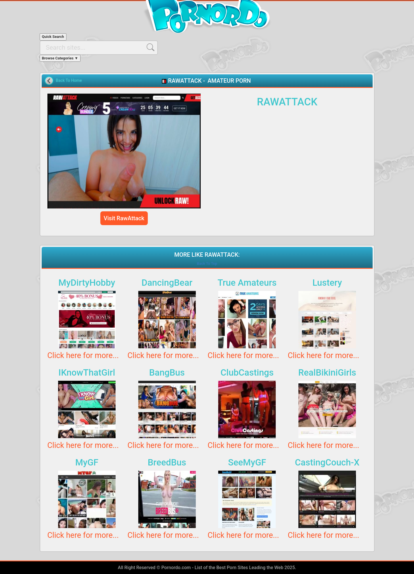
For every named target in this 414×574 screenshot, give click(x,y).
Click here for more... (83, 355)
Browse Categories (60, 58)
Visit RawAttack (124, 218)
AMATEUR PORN (229, 80)
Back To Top (207, 263)
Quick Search (53, 36)
